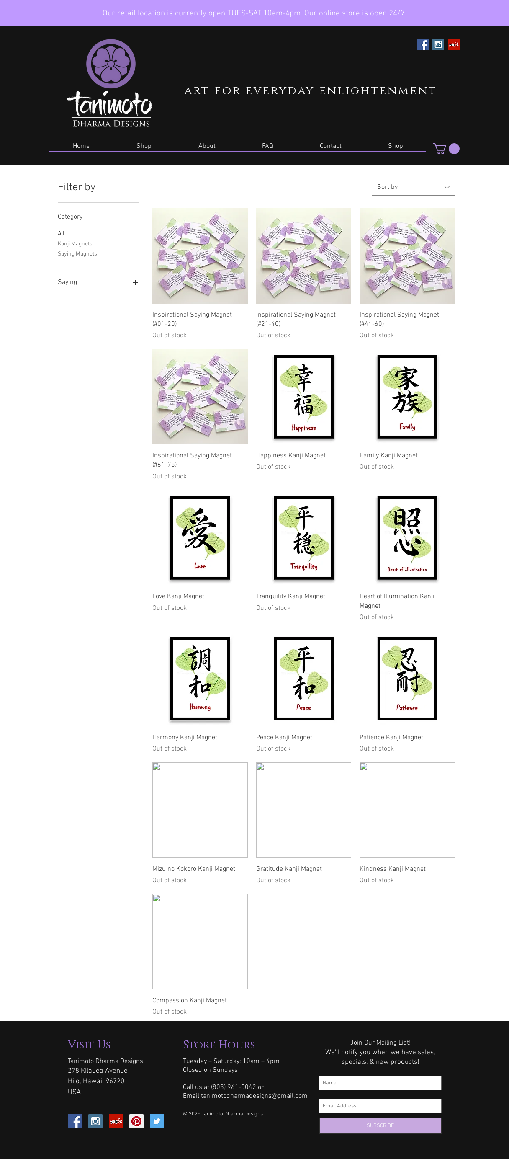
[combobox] (413, 187)
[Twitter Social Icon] (157, 1121)
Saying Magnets (77, 253)
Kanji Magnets (75, 243)
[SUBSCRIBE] (380, 1126)
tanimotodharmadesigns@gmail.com (254, 1096)
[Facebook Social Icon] (423, 44)
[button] (144, 149)
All (61, 233)
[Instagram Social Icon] (438, 44)
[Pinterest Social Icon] (136, 1121)
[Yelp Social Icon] (454, 44)
